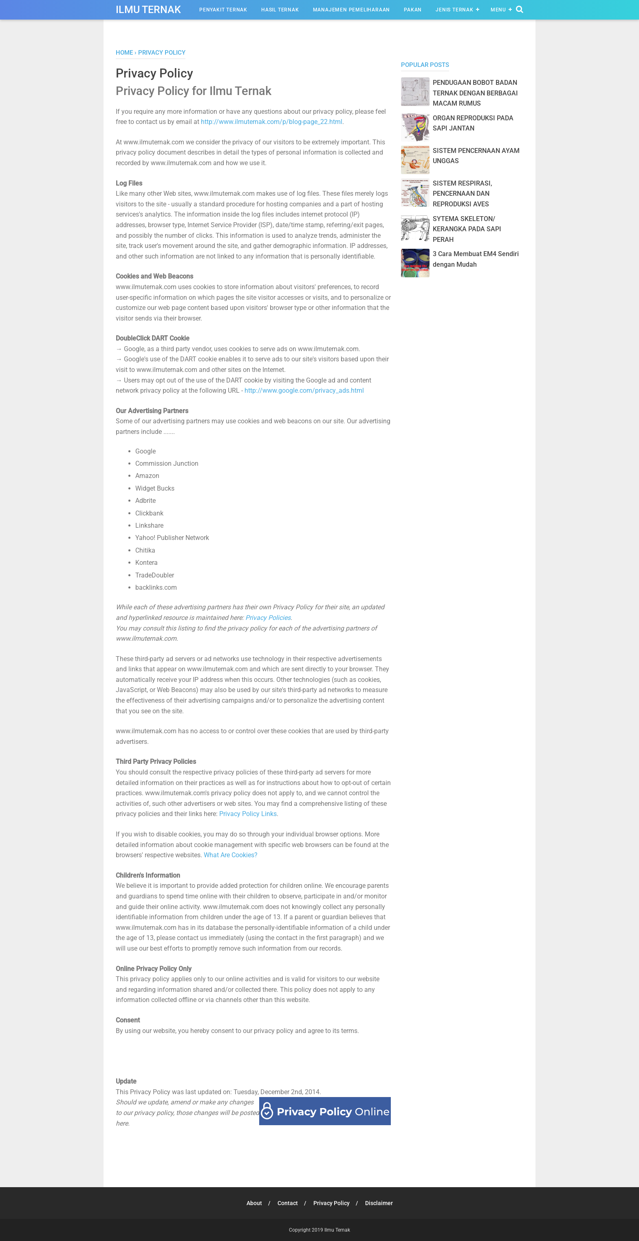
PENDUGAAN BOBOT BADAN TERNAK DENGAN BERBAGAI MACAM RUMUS (475, 93)
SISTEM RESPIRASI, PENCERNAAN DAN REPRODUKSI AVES (462, 193)
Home (124, 52)
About (254, 1203)
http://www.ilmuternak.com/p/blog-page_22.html (271, 122)
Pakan (413, 10)
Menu (498, 10)
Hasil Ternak (280, 10)
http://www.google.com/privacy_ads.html (304, 390)
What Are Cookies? (231, 855)
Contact (288, 1203)
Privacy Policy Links (248, 814)
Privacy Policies (268, 618)
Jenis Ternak (455, 10)
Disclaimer (379, 1203)
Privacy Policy (331, 1203)
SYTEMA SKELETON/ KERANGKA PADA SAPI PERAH (467, 229)
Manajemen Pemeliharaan (351, 10)
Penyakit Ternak (223, 10)
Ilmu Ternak (148, 9)
